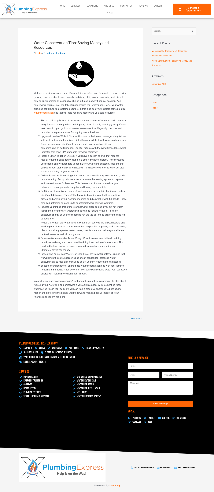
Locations (92, 6)
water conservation (44, 112)
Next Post (136, 318)
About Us (109, 6)
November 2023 (159, 83)
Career (158, 6)
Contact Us (126, 6)
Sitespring (114, 485)
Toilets (155, 107)
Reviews (143, 6)
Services (76, 6)
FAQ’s (110, 12)
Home (62, 6)
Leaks (38, 53)
